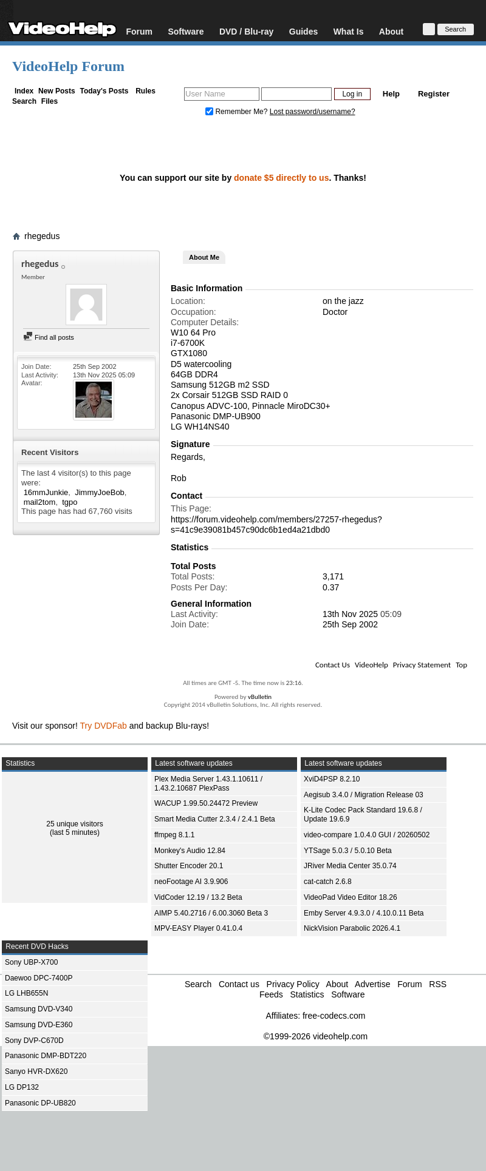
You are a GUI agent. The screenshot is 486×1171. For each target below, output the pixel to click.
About (391, 31)
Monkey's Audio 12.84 (189, 850)
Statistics (307, 994)
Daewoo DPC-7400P (38, 978)
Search (24, 101)
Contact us (239, 984)
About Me (204, 257)
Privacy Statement (422, 664)
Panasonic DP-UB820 (40, 1103)
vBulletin (260, 697)
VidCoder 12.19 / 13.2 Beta (198, 897)
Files (49, 101)
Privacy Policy (293, 984)
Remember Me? (237, 111)
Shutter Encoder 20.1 (188, 866)
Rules (145, 91)
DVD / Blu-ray (246, 31)
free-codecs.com (334, 1016)
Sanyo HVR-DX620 (36, 1071)
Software (186, 31)
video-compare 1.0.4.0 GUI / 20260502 (367, 835)
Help (391, 93)
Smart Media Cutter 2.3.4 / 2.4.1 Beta (214, 819)
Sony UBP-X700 (31, 962)
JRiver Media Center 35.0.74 (350, 866)
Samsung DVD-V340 (38, 1009)
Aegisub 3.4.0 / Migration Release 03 (363, 795)
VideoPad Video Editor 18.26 (350, 897)
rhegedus (42, 236)
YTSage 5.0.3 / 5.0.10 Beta (348, 850)
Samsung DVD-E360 (38, 1025)
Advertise (372, 984)
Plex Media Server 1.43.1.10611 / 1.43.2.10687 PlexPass (208, 783)
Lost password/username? (312, 111)
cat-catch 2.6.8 (328, 881)
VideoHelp (371, 664)
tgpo (69, 502)
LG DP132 (22, 1087)
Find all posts (48, 337)
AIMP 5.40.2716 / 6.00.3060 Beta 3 (211, 913)
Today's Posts (104, 91)
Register (434, 93)
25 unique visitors (74, 824)
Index (24, 91)
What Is (349, 31)
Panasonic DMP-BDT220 (45, 1055)
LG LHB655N (26, 993)
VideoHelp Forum (68, 66)
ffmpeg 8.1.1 (174, 835)
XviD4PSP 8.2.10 (332, 779)
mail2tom (40, 502)
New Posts (56, 91)
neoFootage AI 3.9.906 (191, 881)
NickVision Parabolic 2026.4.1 (352, 928)
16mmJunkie (46, 492)
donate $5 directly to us (281, 178)
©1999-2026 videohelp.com (316, 1036)
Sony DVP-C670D (34, 1040)
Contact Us (332, 664)
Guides (303, 31)
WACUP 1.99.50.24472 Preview (206, 803)
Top (461, 664)
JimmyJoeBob (100, 492)
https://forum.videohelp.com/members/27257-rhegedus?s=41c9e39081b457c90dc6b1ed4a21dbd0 (276, 525)
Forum (139, 31)
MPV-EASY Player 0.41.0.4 (198, 928)
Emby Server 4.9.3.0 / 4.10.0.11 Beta (363, 913)
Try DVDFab (103, 726)
